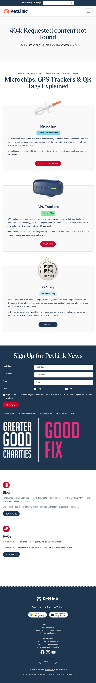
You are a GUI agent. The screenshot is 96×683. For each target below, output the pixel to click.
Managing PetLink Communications (48, 613)
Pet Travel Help (48, 621)
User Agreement (48, 610)
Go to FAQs (11, 555)
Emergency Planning (48, 616)
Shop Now (48, 244)
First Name (7, 366)
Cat (70, 389)
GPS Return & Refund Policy (48, 630)
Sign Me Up (11, 405)
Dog (39, 389)
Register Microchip (48, 164)
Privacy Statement (48, 607)
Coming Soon (48, 325)
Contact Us (48, 644)
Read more (11, 514)
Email (5, 381)
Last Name (7, 374)
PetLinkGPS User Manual (48, 624)
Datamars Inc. (49, 652)
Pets (5, 389)
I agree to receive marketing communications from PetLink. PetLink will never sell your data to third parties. (49, 396)
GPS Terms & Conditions (48, 627)
